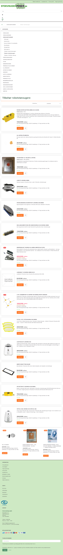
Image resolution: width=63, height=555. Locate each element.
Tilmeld (4, 550)
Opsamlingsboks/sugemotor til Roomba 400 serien (30, 202)
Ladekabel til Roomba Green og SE (26, 272)
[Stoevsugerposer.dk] (14, 6)
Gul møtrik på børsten (23, 135)
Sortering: (35, 103)
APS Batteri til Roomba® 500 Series (26, 386)
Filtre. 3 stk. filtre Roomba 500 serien (27, 319)
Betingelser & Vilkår (6, 474)
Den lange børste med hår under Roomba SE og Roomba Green (33, 225)
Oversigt (4, 478)
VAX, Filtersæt (5, 444)
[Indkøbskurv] (31, 20)
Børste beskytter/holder (23, 364)
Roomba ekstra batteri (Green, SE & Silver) (28, 110)
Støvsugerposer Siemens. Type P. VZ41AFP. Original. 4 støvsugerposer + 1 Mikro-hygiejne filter (52, 446)
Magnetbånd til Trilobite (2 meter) (26, 157)
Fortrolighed (4, 466)
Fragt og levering (58, 1)
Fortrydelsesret (5, 464)
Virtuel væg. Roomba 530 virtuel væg (26, 409)
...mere (29, 117)
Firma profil (51, 1)
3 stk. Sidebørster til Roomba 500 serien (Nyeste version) (32, 294)
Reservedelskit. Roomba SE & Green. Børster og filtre (31, 247)
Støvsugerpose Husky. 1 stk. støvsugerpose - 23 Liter (29, 445)
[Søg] (61, 11)
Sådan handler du (36, 1)
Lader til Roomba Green (23, 180)
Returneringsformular (6, 476)
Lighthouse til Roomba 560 (24, 341)
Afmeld (10, 550)
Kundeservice (44, 1)
